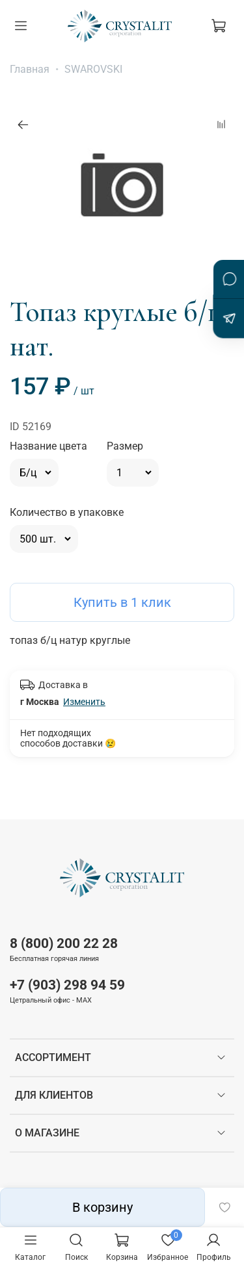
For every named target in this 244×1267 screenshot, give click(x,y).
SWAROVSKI (93, 69)
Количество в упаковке (67, 512)
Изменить (84, 702)
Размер (125, 446)
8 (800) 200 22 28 (64, 943)
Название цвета (48, 446)
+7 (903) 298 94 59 (67, 985)
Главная (29, 69)
